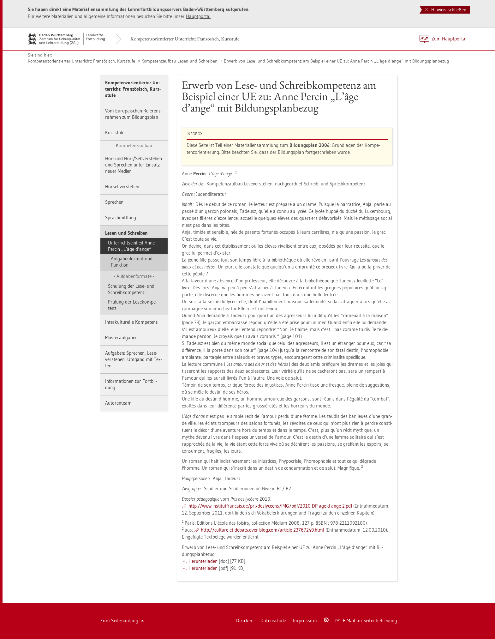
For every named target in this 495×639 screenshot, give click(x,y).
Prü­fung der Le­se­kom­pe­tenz (132, 305)
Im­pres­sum (305, 621)
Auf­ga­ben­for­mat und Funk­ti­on (131, 262)
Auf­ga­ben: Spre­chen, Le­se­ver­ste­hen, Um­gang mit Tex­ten (133, 359)
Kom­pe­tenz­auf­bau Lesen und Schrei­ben (179, 61)
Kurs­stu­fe (114, 133)
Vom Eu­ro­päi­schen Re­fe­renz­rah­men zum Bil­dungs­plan (133, 114)
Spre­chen (114, 202)
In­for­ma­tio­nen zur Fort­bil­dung (131, 384)
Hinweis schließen (445, 10)
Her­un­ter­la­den (203, 561)
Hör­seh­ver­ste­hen (122, 187)
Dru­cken (244, 621)
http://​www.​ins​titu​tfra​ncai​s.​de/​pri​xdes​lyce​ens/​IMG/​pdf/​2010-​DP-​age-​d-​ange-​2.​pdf (270, 506)
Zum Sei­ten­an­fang (122, 621)
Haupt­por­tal (198, 16)
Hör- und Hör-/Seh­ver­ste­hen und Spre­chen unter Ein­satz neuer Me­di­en (133, 164)
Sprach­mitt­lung (120, 217)
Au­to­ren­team (118, 403)
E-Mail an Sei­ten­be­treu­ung (366, 621)
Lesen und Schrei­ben (126, 233)
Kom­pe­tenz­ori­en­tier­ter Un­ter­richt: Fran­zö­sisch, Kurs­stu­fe (184, 38)
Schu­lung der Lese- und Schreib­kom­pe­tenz (131, 289)
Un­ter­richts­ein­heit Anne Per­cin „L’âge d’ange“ (131, 246)
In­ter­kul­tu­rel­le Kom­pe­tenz (131, 322)
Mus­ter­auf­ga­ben (121, 338)
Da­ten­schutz (273, 621)
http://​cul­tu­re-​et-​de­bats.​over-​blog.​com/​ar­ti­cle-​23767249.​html (262, 530)
